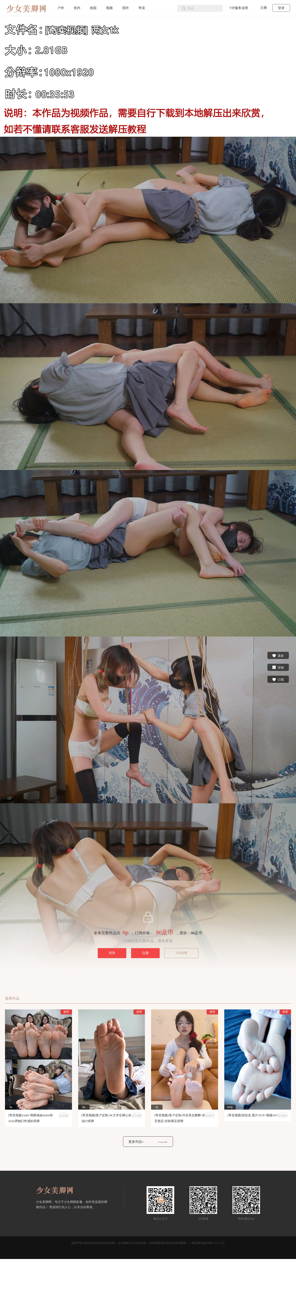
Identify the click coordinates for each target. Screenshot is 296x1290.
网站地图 (219, 1243)
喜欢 (278, 655)
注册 (263, 8)
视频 (109, 8)
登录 (281, 8)
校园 (93, 8)
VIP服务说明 (238, 8)
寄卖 (141, 8)
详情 (278, 667)
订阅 (278, 679)
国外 (125, 8)
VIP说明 (181, 953)
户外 (60, 8)
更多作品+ (136, 1142)
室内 (77, 8)
